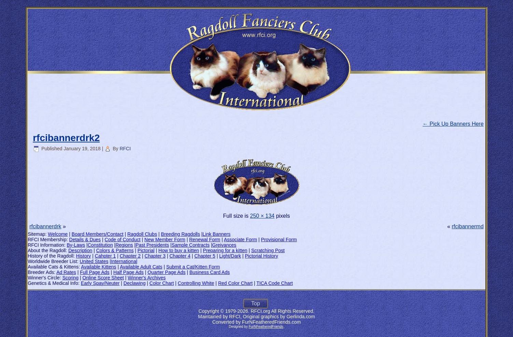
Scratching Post (268, 250)
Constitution (100, 245)
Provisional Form (279, 239)
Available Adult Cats (141, 267)
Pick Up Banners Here (453, 124)
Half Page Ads (128, 272)
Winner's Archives (147, 277)
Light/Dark (230, 256)
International (124, 261)
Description (80, 250)
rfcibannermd (467, 226)
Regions (124, 245)
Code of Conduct (123, 239)
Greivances (224, 245)
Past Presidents (152, 245)
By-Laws (76, 245)
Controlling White (196, 283)
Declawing (135, 283)
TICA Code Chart (274, 283)
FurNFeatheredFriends (266, 326)
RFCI (125, 148)
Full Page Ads (94, 272)
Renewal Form (204, 239)
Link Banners (217, 234)
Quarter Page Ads (166, 272)
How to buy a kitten (178, 250)
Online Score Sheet (103, 277)
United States (94, 261)
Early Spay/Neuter (100, 283)
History (83, 256)
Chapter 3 (155, 256)
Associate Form (240, 239)
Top (255, 303)
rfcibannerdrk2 (66, 138)
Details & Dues (85, 239)
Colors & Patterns (115, 250)
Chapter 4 (179, 256)
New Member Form (164, 239)
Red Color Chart (235, 283)
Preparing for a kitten (225, 250)
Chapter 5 (204, 256)
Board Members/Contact (98, 234)
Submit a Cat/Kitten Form (193, 267)
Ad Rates (66, 272)
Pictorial (146, 250)
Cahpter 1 (105, 256)
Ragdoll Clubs (142, 234)
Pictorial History (261, 256)
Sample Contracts (191, 245)
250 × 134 (262, 216)
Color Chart (161, 283)
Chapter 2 (130, 256)
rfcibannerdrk (45, 226)
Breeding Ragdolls (180, 234)
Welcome (58, 234)
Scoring (70, 277)
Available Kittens (98, 267)
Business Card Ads (209, 272)
